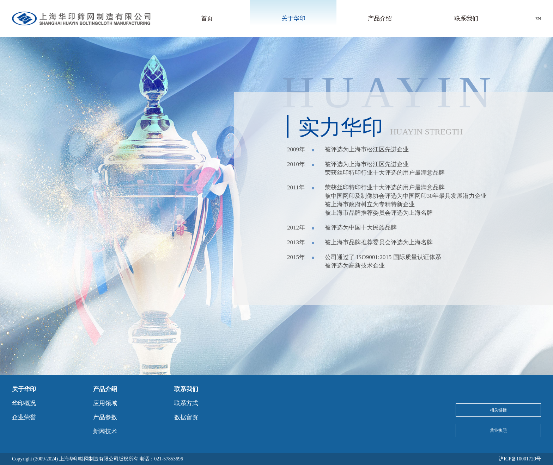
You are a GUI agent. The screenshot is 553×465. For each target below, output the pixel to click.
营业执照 (498, 430)
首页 (207, 18)
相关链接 (498, 410)
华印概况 (24, 403)
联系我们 (466, 18)
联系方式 (186, 403)
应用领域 (105, 403)
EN (538, 18)
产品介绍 (380, 18)
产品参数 (105, 417)
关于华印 (293, 18)
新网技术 (105, 431)
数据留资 (186, 417)
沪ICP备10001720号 (520, 458)
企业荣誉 (24, 417)
